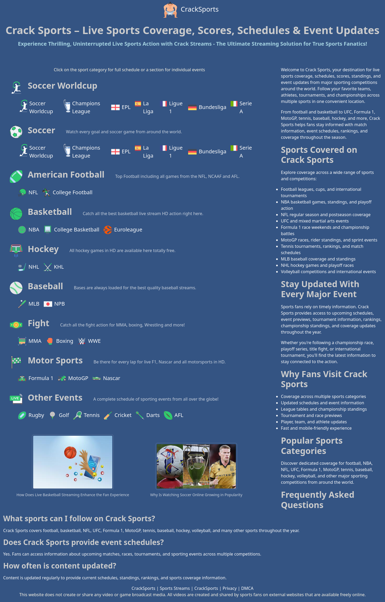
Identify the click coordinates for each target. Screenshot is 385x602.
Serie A (241, 107)
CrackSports (190, 9)
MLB (29, 304)
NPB (54, 304)
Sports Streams (175, 588)
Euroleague (123, 230)
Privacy (230, 588)
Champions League (82, 107)
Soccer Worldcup (35, 107)
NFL (28, 192)
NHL (28, 267)
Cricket (117, 415)
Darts (148, 415)
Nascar (106, 378)
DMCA (247, 588)
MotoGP (73, 378)
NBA (28, 230)
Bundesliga (207, 107)
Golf (58, 415)
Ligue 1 (171, 107)
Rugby (31, 415)
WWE (89, 341)
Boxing (59, 341)
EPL (121, 107)
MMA (29, 341)
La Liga (144, 107)
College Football (67, 192)
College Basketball (71, 230)
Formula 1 (35, 378)
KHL (53, 267)
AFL (173, 415)
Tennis (86, 415)
